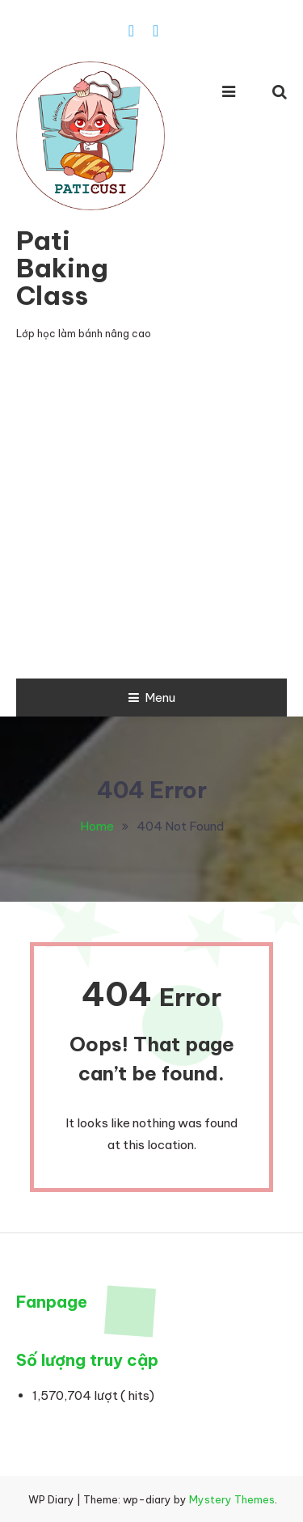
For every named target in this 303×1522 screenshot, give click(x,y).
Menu (151, 697)
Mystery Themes (232, 1499)
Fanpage (51, 1302)
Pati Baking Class (62, 267)
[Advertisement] (151, 518)
